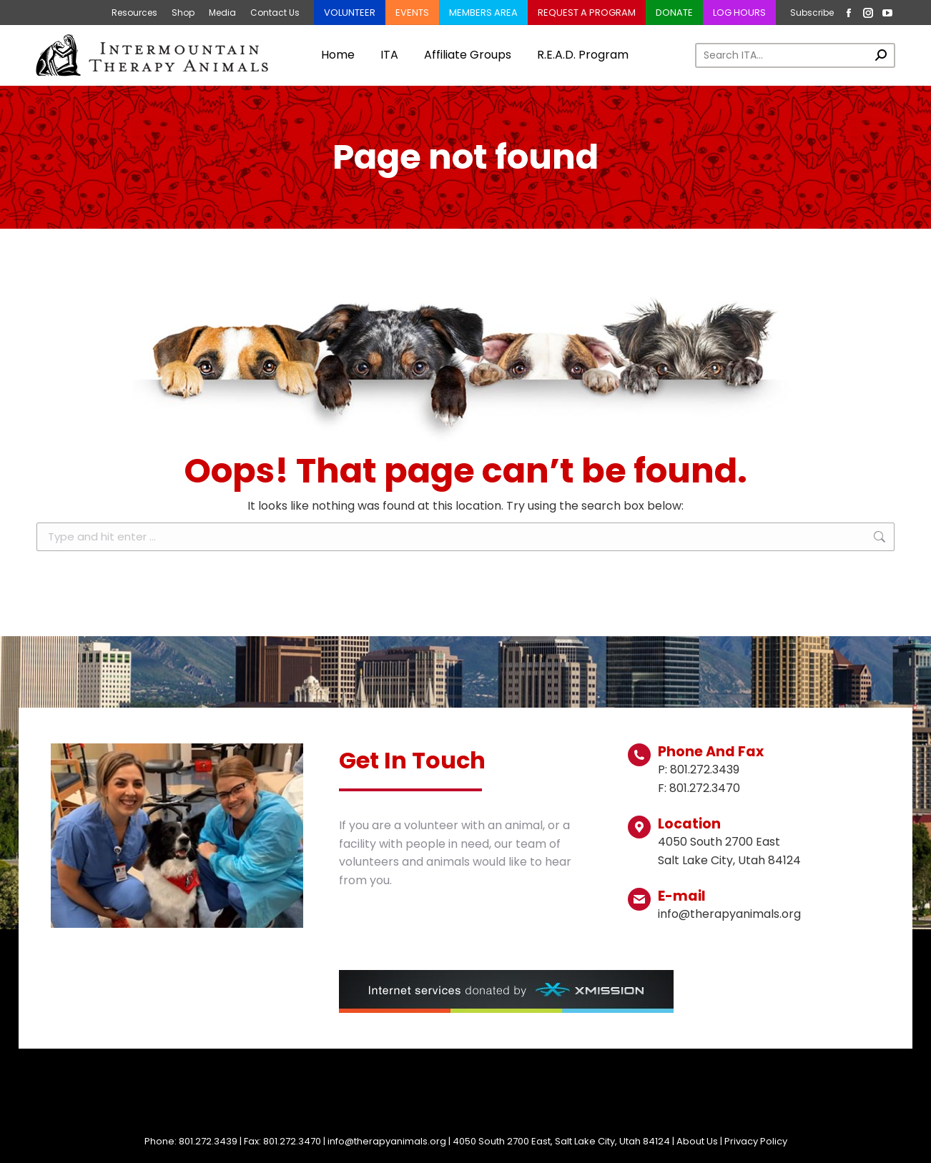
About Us (697, 1141)
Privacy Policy (755, 1141)
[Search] (795, 55)
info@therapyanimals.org (386, 1141)
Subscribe (812, 12)
